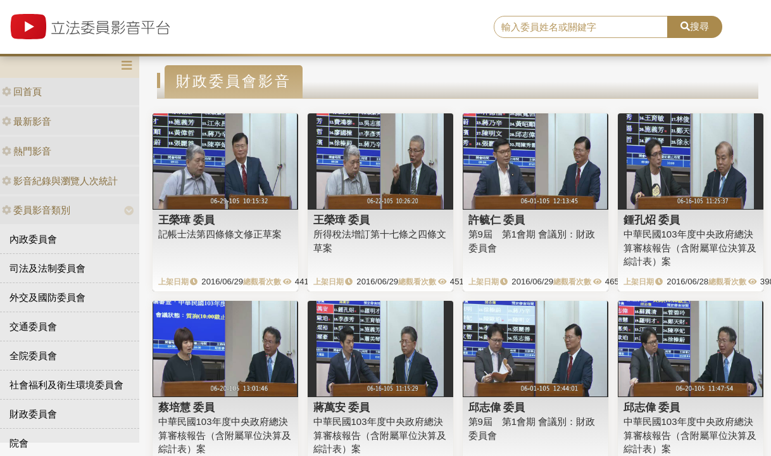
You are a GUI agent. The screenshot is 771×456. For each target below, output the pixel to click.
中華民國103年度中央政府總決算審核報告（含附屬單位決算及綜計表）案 (690, 248)
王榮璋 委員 (186, 219)
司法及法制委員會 (47, 268)
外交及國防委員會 (47, 297)
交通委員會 (33, 326)
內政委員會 (33, 239)
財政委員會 (33, 413)
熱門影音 (26, 151)
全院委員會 (33, 355)
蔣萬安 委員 (341, 407)
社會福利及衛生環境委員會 (66, 384)
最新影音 (26, 121)
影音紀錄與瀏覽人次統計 (60, 180)
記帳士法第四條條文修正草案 (220, 234)
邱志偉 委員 (496, 407)
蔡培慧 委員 (186, 407)
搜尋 (694, 26)
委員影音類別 (36, 210)
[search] (581, 27)
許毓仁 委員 (496, 219)
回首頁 (22, 91)
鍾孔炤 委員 (652, 219)
